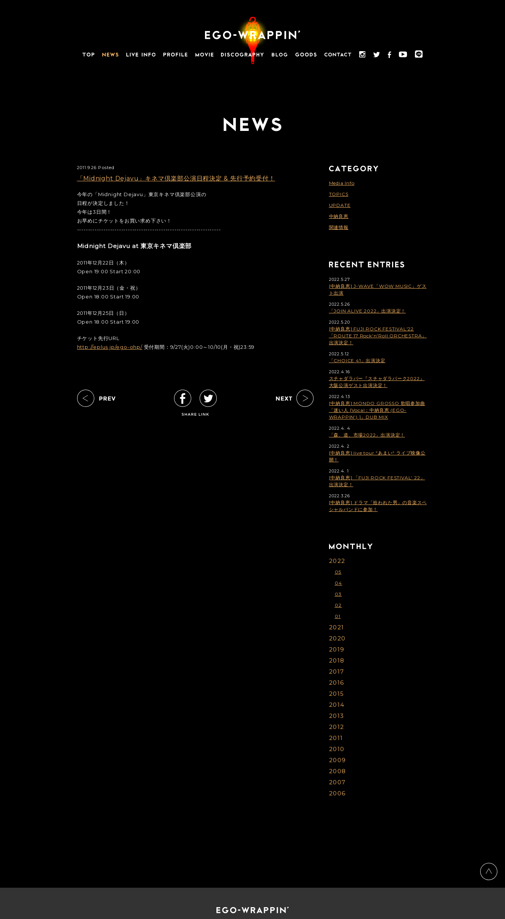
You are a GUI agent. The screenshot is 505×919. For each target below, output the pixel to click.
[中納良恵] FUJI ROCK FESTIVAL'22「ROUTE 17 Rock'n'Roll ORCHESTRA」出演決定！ (378, 335)
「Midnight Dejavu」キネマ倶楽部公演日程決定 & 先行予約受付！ (176, 178)
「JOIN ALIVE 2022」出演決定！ (367, 311)
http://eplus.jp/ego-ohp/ (109, 347)
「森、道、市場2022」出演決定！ (367, 435)
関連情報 (338, 227)
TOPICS (338, 194)
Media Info (342, 183)
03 (338, 594)
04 (338, 583)
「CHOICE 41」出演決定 (357, 360)
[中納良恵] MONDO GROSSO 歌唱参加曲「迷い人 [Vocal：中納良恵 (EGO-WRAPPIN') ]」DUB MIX (377, 410)
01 (338, 616)
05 (338, 572)
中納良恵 (338, 216)
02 (338, 605)
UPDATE (340, 205)
